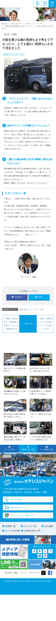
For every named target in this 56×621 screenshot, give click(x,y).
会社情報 (49, 526)
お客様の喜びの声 (32, 531)
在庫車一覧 (10, 526)
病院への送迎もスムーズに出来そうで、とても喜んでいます (45, 324)
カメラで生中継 (12, 531)
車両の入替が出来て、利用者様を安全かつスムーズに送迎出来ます (11, 324)
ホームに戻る (9, 448)
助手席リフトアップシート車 (13, 54)
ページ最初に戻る (46, 448)
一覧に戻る (28, 324)
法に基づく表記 (11, 573)
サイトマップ (35, 573)
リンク (23, 573)
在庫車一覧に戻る (28, 448)
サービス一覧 (30, 526)
